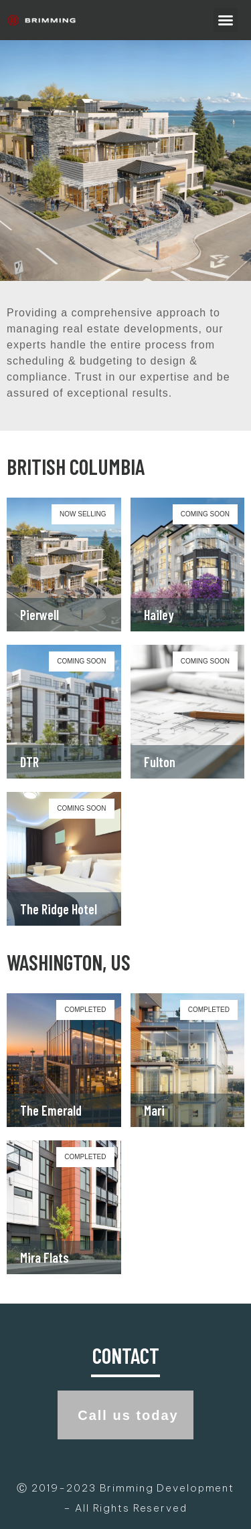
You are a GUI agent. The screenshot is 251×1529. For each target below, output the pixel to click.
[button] (226, 20)
